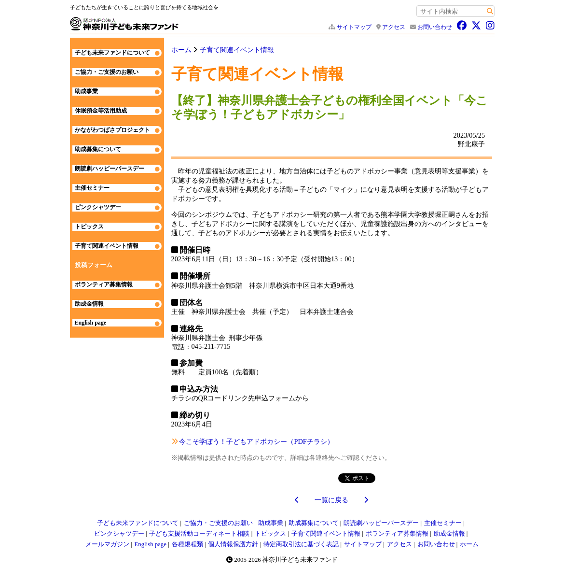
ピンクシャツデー (98, 207)
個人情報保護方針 (233, 544)
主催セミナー (92, 188)
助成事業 (86, 91)
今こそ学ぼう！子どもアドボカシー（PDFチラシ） (256, 441)
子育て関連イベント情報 (237, 50)
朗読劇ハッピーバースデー (109, 168)
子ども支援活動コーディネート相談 (199, 533)
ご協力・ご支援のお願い (106, 72)
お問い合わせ (434, 27)
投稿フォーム (93, 265)
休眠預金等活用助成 (101, 110)
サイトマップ (354, 27)
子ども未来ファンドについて (112, 52)
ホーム (181, 50)
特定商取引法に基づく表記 (301, 544)
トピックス (89, 226)
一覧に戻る (331, 500)
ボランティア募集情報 (104, 284)
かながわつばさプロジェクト (112, 130)
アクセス (393, 27)
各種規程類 (187, 544)
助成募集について (98, 149)
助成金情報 (89, 303)
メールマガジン (107, 544)
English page (91, 322)
